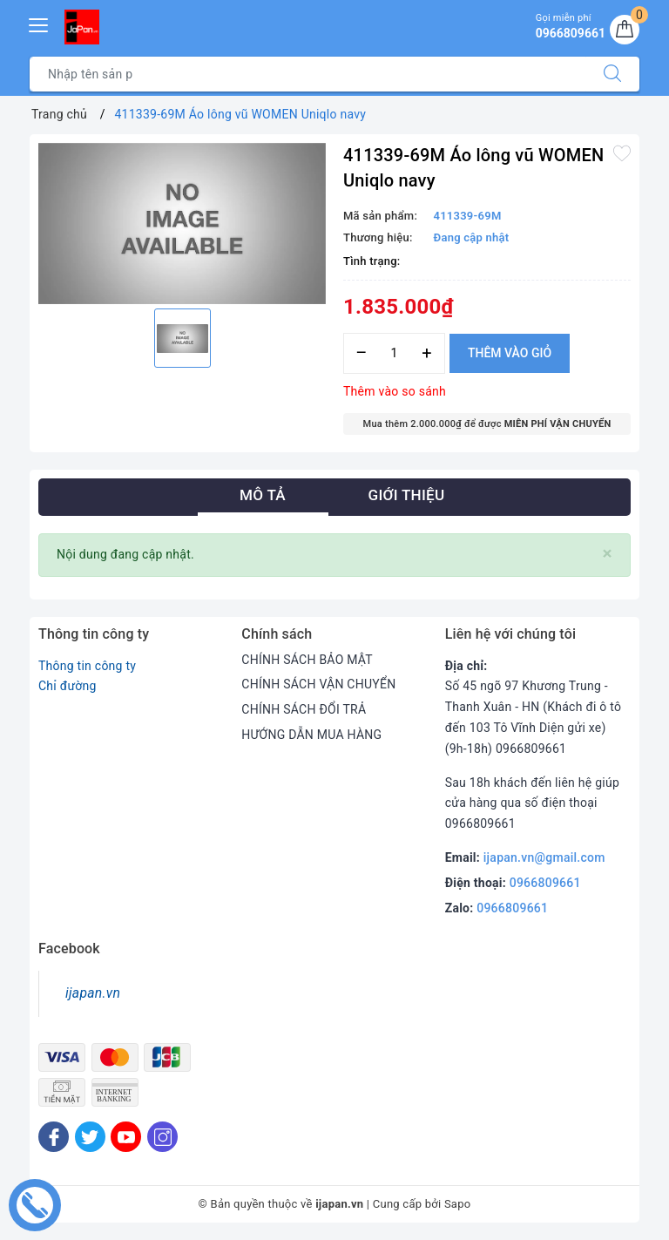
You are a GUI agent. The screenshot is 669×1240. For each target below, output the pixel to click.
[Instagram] (162, 1136)
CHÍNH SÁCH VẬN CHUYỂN (318, 684)
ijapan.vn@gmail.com (544, 857)
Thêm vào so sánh (394, 391)
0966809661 (545, 883)
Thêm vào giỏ (509, 353)
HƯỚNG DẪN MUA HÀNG (311, 735)
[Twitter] (90, 1136)
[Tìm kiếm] (612, 74)
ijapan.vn (92, 993)
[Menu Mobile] (39, 23)
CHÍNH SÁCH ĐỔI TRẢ (303, 709)
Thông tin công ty (87, 666)
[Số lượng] (394, 353)
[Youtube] (126, 1136)
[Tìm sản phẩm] (308, 74)
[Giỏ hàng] (624, 29)
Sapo (457, 1203)
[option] (182, 224)
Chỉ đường (67, 686)
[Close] (607, 553)
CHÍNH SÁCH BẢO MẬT (307, 660)
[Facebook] (53, 1136)
